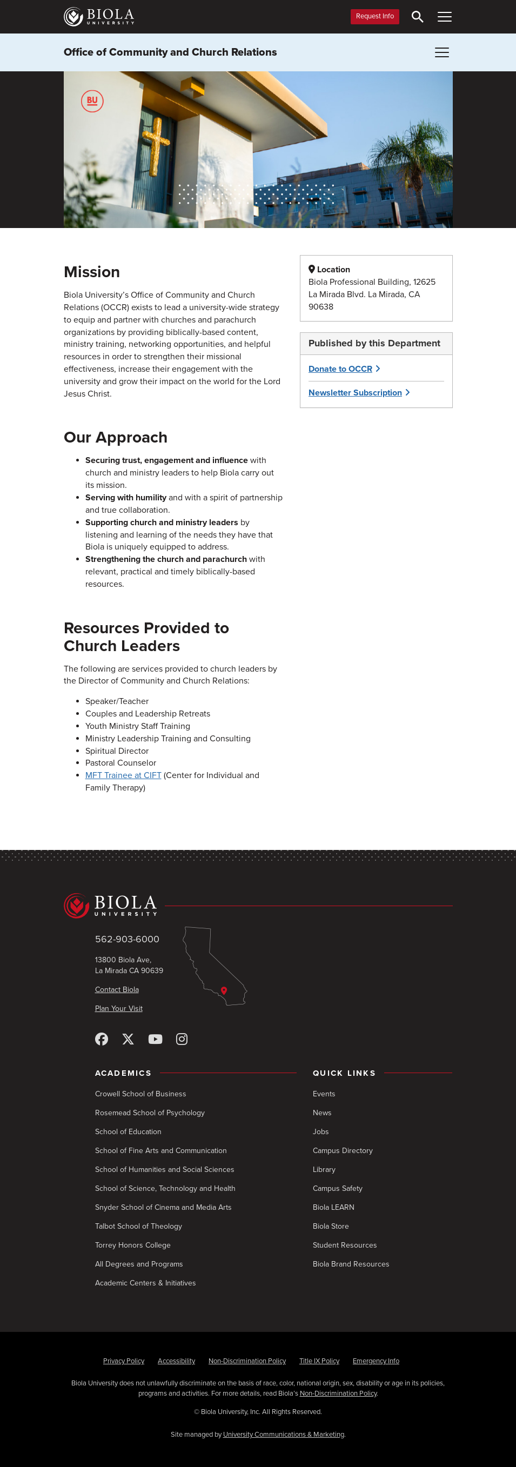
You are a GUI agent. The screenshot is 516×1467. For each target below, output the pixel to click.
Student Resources (345, 1245)
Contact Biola (117, 989)
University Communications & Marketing (283, 1434)
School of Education (128, 1131)
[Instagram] (181, 1040)
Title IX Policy (319, 1361)
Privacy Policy (123, 1361)
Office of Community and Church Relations (170, 52)
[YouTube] (155, 1040)
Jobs (321, 1131)
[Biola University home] (99, 16)
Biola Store (331, 1226)
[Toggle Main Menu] (444, 17)
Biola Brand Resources (351, 1264)
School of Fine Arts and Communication (161, 1150)
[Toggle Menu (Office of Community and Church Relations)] (442, 52)
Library (324, 1169)
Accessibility (176, 1361)
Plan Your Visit (119, 1008)
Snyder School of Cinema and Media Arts (163, 1207)
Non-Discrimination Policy (247, 1361)
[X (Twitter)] (128, 1040)
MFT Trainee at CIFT (123, 775)
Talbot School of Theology (138, 1226)
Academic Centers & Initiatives (145, 1283)
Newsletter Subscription (355, 392)
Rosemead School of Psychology (150, 1112)
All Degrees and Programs (139, 1264)
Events (324, 1093)
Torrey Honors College (133, 1245)
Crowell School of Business (140, 1093)
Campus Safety (338, 1188)
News (322, 1112)
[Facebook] (101, 1040)
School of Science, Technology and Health (165, 1188)
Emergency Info (376, 1361)
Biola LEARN (333, 1207)
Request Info (375, 16)
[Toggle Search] (417, 17)
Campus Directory (343, 1150)
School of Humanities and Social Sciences (164, 1169)
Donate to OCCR (340, 369)
